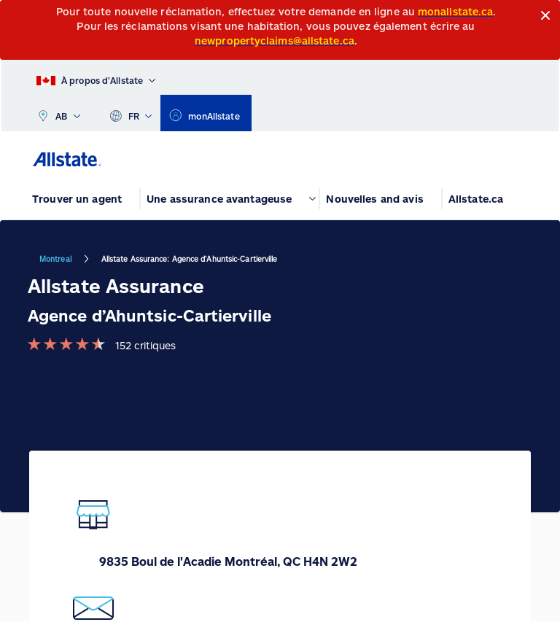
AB (58, 113)
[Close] (545, 15)
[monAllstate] (205, 113)
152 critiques (145, 345)
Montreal (55, 258)
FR (131, 113)
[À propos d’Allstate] (96, 77)
